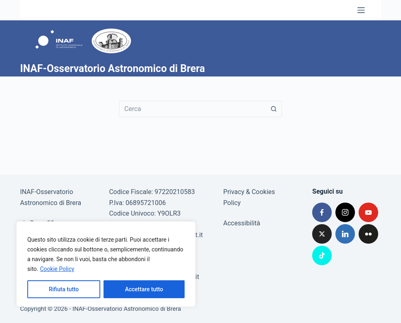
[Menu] (361, 10)
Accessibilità (241, 223)
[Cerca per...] (192, 109)
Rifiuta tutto (64, 289)
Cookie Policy (57, 269)
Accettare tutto (144, 289)
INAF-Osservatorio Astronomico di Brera (112, 68)
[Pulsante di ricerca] (274, 109)
